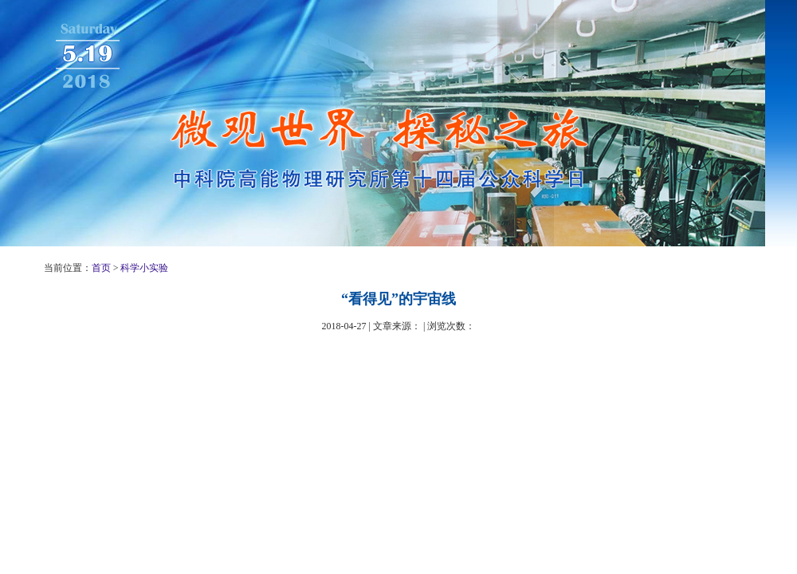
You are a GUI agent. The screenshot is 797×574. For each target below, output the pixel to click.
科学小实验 (144, 267)
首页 (101, 267)
